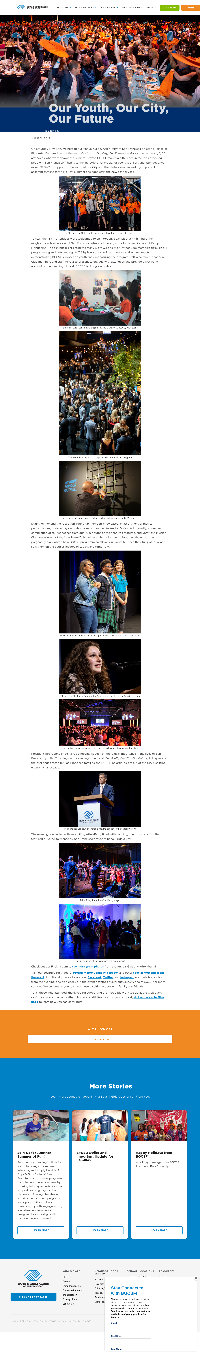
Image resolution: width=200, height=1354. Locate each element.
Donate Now (100, 1039)
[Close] (196, 1278)
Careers (66, 1281)
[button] (63, 7)
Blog (65, 1277)
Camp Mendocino (72, 1285)
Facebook (95, 977)
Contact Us (68, 1303)
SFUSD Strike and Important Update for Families (95, 1156)
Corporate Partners (72, 1290)
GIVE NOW (170, 7)
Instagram (127, 977)
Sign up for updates (33, 1297)
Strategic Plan (70, 1299)
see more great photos (88, 966)
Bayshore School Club (138, 1277)
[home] (32, 7)
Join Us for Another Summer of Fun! (34, 1154)
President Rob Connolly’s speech (95, 972)
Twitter (108, 977)
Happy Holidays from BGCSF (154, 1154)
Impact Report (70, 1294)
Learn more (58, 1096)
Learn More (41, 1230)
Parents (163, 1277)
